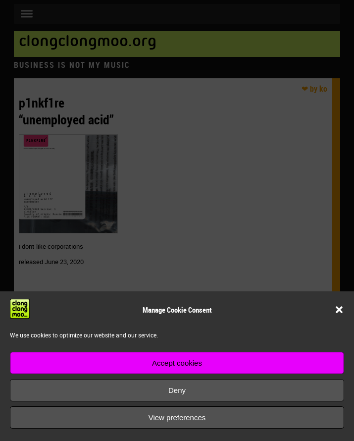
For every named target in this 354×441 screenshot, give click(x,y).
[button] (339, 310)
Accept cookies (177, 363)
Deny (177, 390)
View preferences (177, 417)
